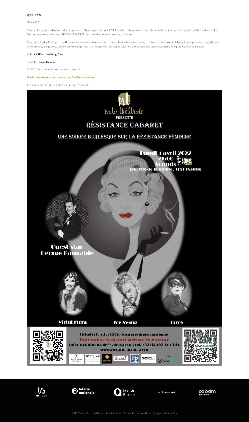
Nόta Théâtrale (34, 30)
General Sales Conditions (109, 413)
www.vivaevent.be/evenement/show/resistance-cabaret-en (64, 77)
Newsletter (146, 413)
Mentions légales (131, 413)
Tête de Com (171, 413)
